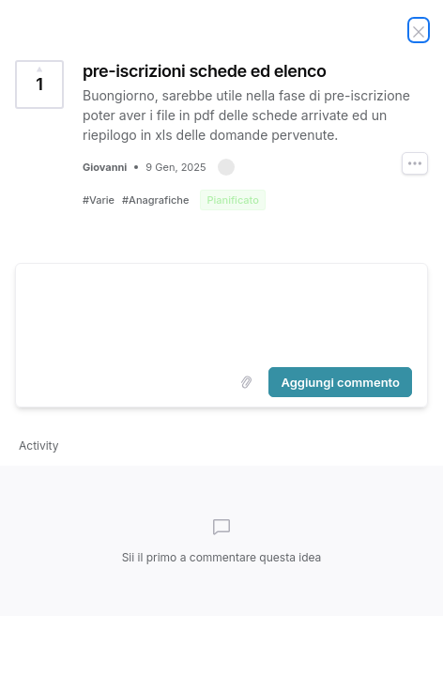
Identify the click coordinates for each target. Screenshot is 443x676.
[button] (226, 167)
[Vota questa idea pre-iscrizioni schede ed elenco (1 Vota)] (39, 84)
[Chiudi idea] (418, 30)
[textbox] (221, 311)
